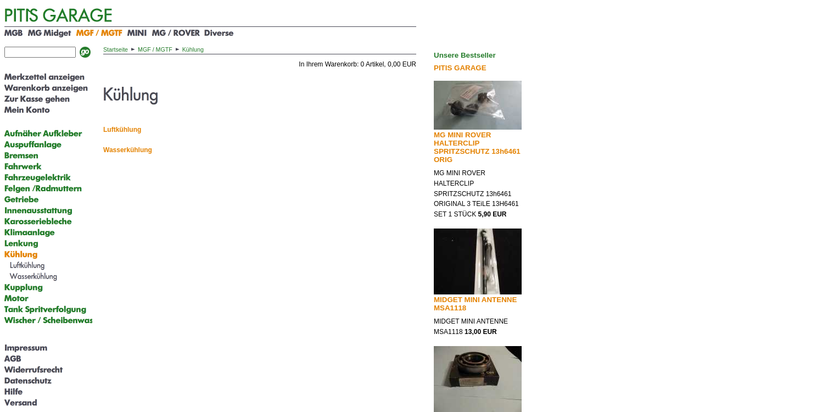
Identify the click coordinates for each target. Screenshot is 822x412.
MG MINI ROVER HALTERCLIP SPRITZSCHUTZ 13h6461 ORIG (477, 147)
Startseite (115, 49)
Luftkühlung (122, 129)
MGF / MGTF (155, 49)
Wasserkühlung (127, 150)
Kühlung (193, 49)
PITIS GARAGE (460, 68)
